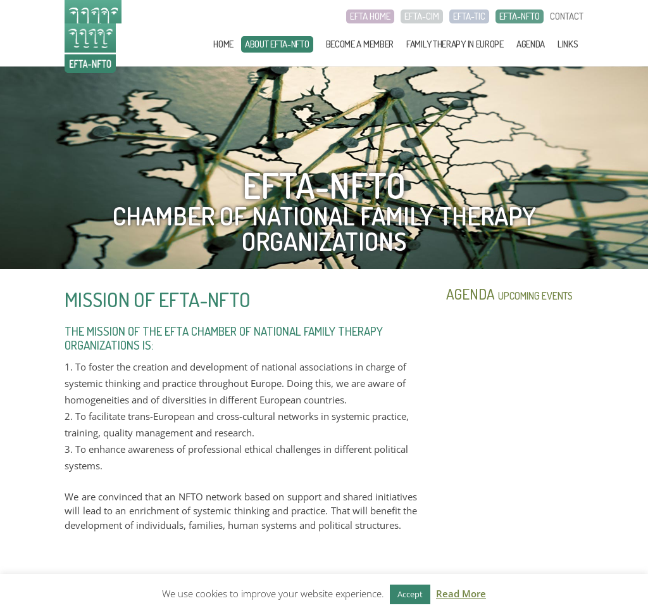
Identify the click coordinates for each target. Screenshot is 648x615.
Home (223, 44)
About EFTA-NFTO (277, 44)
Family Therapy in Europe (455, 44)
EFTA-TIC (469, 16)
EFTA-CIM (421, 16)
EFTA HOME (370, 16)
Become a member (360, 44)
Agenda (530, 44)
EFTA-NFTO (519, 16)
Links (568, 44)
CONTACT (566, 16)
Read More (461, 593)
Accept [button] (410, 594)
